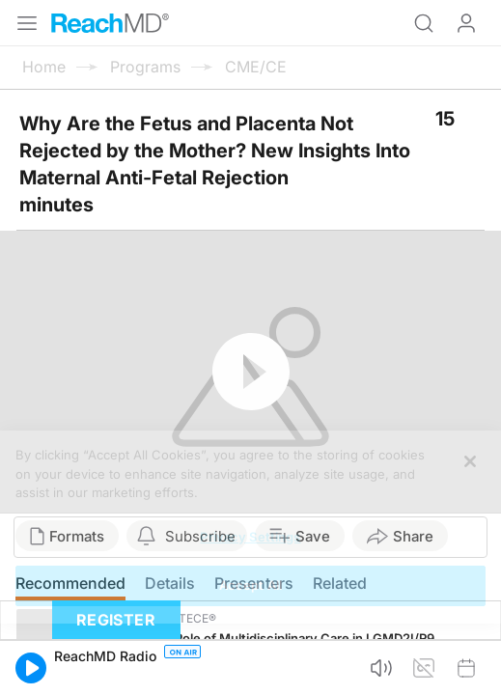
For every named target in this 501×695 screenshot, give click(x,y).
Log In (466, 23)
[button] (30, 668)
